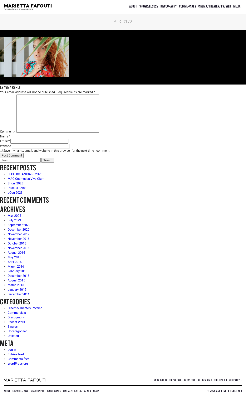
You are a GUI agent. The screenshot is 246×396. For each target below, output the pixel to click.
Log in (12, 350)
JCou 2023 (15, 192)
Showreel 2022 (148, 6)
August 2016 (16, 253)
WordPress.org (18, 363)
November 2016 (18, 248)
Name (5, 136)
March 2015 (16, 285)
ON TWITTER (190, 379)
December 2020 (18, 229)
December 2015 (18, 276)
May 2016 (14, 257)
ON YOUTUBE (176, 379)
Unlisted (13, 336)
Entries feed (16, 354)
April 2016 (15, 262)
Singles (13, 326)
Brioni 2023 (15, 183)
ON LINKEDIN (220, 379)
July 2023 (14, 220)
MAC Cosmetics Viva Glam (26, 179)
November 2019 (18, 234)
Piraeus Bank (17, 188)
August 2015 (16, 280)
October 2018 (17, 243)
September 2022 (19, 225)
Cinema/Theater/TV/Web (214, 6)
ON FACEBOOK (160, 379)
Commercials (187, 6)
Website (5, 146)
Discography (168, 6)
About (133, 6)
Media (237, 6)
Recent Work (16, 322)
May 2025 (14, 216)
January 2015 (17, 289)
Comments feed (19, 359)
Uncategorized (17, 331)
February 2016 (17, 271)
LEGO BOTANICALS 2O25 (25, 174)
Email (5, 141)
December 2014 (18, 294)
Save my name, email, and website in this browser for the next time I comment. (56, 150)
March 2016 (16, 266)
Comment (8, 131)
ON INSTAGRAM (205, 379)
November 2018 (18, 239)
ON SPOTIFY (235, 379)
